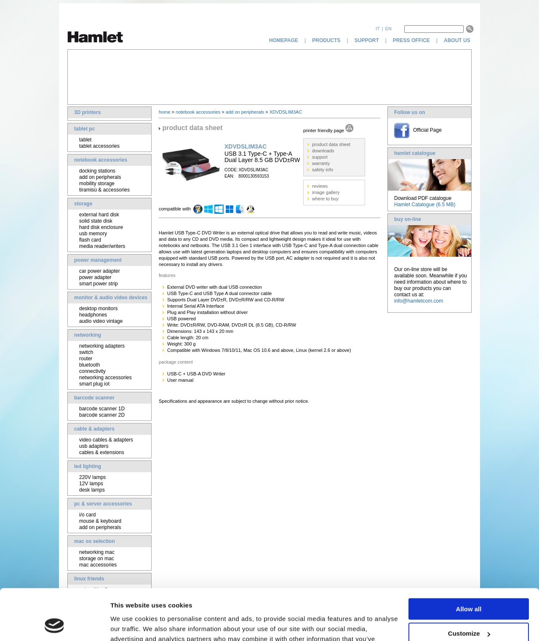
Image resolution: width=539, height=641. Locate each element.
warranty (321, 163)
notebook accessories (100, 160)
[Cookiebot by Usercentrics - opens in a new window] (54, 624)
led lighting (87, 466)
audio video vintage (101, 321)
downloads (323, 150)
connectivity (92, 371)
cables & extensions (101, 452)
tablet (85, 140)
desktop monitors (98, 308)
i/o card (87, 515)
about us (458, 40)
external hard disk (99, 215)
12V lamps (91, 484)
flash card (90, 240)
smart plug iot (94, 384)
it (378, 28)
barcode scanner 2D (102, 415)
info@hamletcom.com (418, 301)
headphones (93, 315)
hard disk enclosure (101, 227)
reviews (320, 186)
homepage (283, 40)
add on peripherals (100, 177)
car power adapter (99, 271)
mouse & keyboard (100, 521)
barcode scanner (94, 398)
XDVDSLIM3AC (286, 111)
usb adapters (93, 446)
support (367, 40)
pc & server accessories (103, 504)
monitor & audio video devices (110, 298)
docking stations (97, 171)
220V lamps (92, 477)
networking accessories (105, 377)
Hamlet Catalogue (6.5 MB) (424, 204)
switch (86, 352)
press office (411, 40)
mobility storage (97, 183)
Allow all (469, 561)
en (388, 28)
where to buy (325, 198)
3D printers (87, 112)
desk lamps (92, 490)
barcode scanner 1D (102, 409)
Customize (469, 585)
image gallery (325, 192)
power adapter (95, 277)
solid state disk (95, 221)
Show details (129, 624)
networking (87, 335)
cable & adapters (94, 429)
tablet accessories (99, 146)
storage (83, 204)
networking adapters (102, 346)
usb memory (93, 234)
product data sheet (331, 144)
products (326, 40)
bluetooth (89, 365)
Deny (469, 610)
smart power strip (98, 284)
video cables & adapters (106, 440)
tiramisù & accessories (104, 190)
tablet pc (84, 129)
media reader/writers (102, 246)
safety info (322, 169)
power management (98, 260)
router (85, 359)
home (165, 111)
